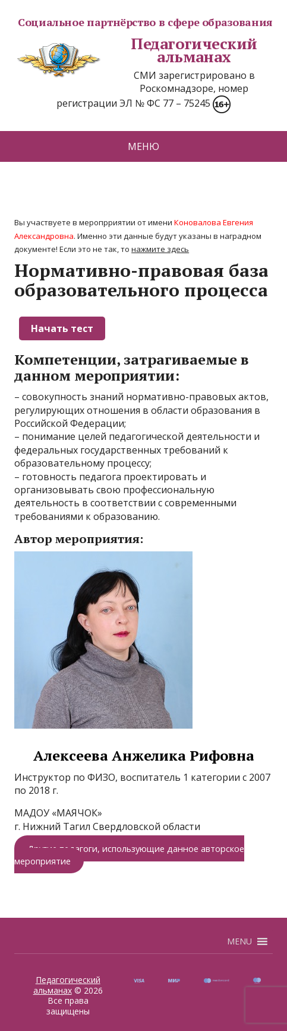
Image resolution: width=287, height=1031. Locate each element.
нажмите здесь (160, 249)
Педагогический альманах (135, 50)
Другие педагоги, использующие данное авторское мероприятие (129, 854)
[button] (239, 941)
